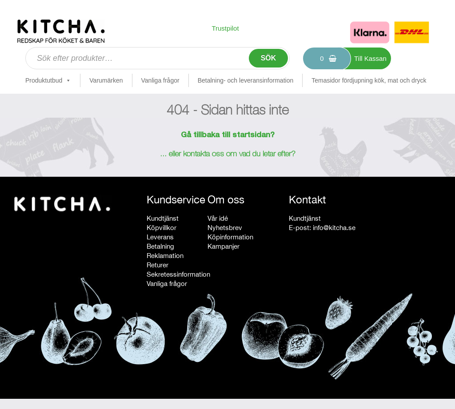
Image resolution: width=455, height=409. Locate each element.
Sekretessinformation (178, 274)
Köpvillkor (161, 227)
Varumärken (106, 80)
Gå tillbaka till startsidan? (228, 135)
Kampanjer (223, 246)
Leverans (160, 237)
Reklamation (165, 255)
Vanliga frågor (160, 80)
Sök (268, 58)
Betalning (160, 246)
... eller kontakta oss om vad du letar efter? (227, 155)
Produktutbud (48, 80)
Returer (157, 265)
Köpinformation (230, 237)
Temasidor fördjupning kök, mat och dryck (368, 80)
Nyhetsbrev (225, 227)
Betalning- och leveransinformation (246, 80)
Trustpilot (225, 28)
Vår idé (218, 218)
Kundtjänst (163, 218)
